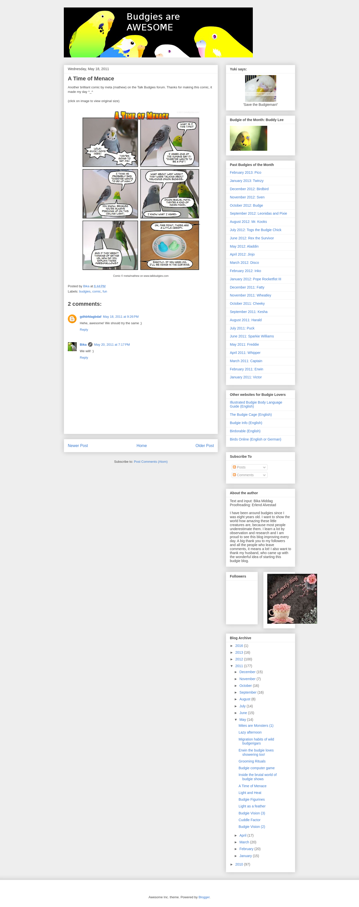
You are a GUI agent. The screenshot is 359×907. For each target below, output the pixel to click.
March (244, 842)
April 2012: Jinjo (242, 254)
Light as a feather (252, 806)
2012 (239, 659)
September (248, 692)
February (246, 849)
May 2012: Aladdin (244, 246)
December (247, 672)
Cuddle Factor (250, 820)
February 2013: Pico (245, 172)
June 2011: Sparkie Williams (252, 336)
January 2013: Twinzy (247, 181)
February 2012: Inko (245, 271)
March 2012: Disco (244, 263)
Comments (243, 475)
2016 (239, 646)
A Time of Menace (253, 786)
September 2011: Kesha (249, 312)
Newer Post (78, 446)
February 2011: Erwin (246, 369)
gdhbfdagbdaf (90, 316)
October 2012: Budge (246, 205)
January (246, 856)
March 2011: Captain (246, 361)
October (246, 686)
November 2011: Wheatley (250, 295)
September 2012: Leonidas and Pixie (258, 213)
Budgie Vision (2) (252, 827)
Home (142, 446)
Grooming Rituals (252, 761)
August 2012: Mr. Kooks (248, 222)
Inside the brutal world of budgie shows (258, 777)
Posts (239, 467)
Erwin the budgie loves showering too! (256, 752)
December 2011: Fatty (247, 287)
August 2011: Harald (246, 320)
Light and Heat (250, 793)
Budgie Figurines (252, 799)
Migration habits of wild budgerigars (256, 741)
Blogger (203, 897)
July (243, 706)
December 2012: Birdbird (249, 189)
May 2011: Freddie (244, 344)
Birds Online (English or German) (255, 439)
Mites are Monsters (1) (256, 726)
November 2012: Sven (247, 197)
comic (96, 291)
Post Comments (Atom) (151, 461)
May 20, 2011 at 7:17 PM (112, 344)
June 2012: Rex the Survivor (252, 238)
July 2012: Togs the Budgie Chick (255, 230)
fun (105, 291)
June (243, 713)
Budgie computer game (257, 768)
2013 (239, 652)
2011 (239, 666)
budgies (85, 291)
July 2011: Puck (242, 328)
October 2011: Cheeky (247, 303)
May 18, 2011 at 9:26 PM (121, 316)
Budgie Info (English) (246, 423)
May (243, 720)
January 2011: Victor (246, 377)
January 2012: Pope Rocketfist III (255, 279)
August (245, 699)
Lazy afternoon (250, 732)
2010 (239, 864)
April (243, 835)
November (247, 679)
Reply (84, 329)
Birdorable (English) (245, 431)
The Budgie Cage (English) (251, 415)
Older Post (204, 446)
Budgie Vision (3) (252, 813)
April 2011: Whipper (245, 353)
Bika (83, 344)
